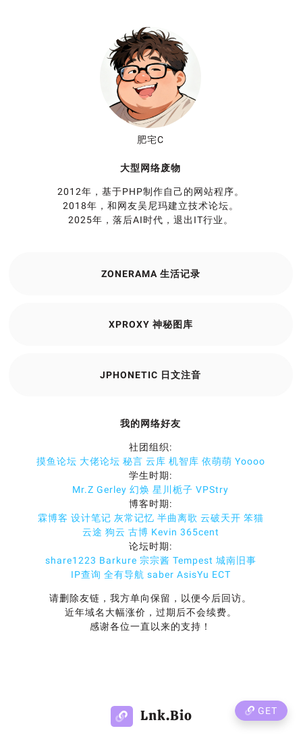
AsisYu (193, 574)
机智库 (184, 461)
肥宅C (150, 139)
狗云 (115, 532)
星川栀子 (173, 489)
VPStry (212, 489)
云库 (156, 461)
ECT (221, 574)
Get (261, 710)
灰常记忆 (134, 517)
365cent (199, 532)
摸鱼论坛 (56, 461)
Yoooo (250, 461)
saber (160, 574)
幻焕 (140, 489)
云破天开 (220, 517)
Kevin (164, 532)
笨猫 (254, 517)
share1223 (71, 560)
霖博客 (53, 517)
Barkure (118, 560)
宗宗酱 (155, 560)
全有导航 (124, 574)
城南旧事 (236, 560)
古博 (138, 532)
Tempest (193, 560)
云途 (92, 532)
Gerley (112, 489)
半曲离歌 (177, 517)
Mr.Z (83, 489)
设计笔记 (91, 517)
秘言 (133, 461)
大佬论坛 (100, 461)
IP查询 (86, 574)
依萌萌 (217, 461)
